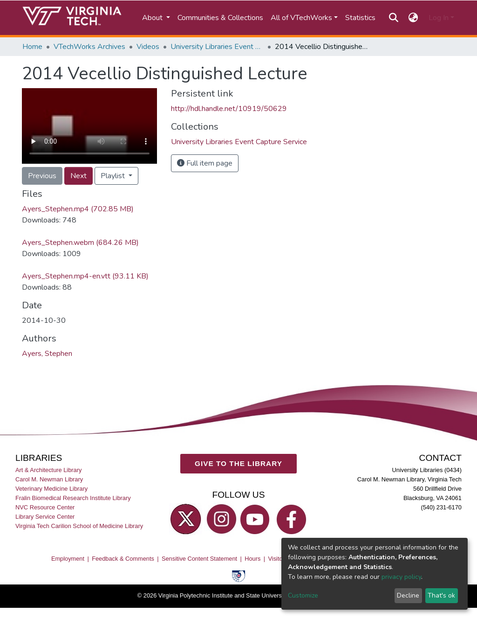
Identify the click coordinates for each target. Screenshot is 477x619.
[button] (413, 17)
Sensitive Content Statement (199, 558)
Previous (42, 176)
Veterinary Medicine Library (51, 488)
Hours (252, 558)
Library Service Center (45, 516)
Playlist (114, 176)
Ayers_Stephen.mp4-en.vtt (85, 276)
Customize (303, 595)
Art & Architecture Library (48, 469)
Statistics (360, 18)
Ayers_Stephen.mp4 (78, 209)
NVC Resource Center (45, 507)
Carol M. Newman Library (49, 479)
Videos (147, 47)
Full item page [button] (204, 163)
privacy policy (401, 576)
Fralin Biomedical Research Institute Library (73, 497)
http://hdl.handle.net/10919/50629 (229, 109)
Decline (408, 595)
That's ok (441, 595)
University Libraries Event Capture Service (217, 47)
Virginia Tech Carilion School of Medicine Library (79, 525)
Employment (67, 558)
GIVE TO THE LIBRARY (238, 463)
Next (78, 176)
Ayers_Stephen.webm (80, 242)
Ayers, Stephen (47, 353)
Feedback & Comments (123, 558)
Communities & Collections (220, 18)
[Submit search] (393, 17)
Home (32, 47)
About (153, 18)
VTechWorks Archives (89, 47)
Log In (439, 18)
